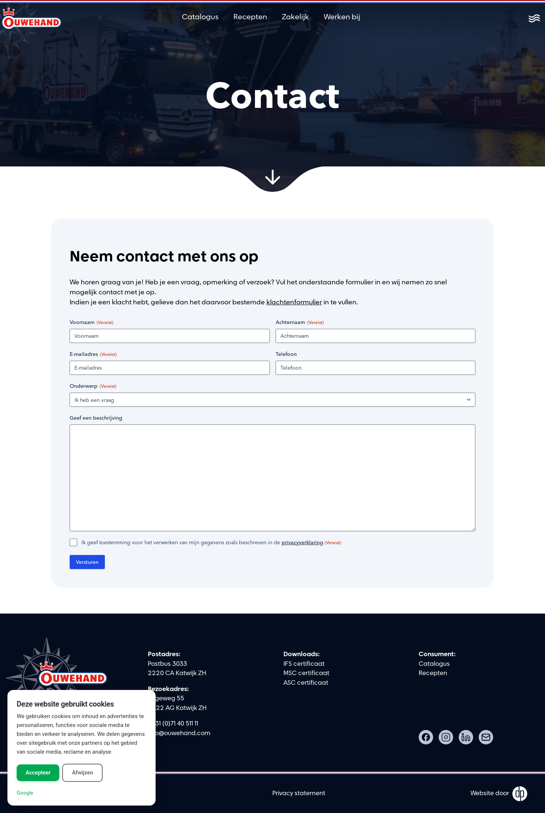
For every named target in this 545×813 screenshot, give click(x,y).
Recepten (250, 17)
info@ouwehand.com (179, 733)
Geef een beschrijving (96, 417)
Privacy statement (298, 793)
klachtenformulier (294, 302)
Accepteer (38, 772)
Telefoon (286, 354)
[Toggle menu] (534, 18)
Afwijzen (82, 772)
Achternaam (300, 322)
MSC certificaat (306, 673)
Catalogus (200, 17)
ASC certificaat (305, 683)
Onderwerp (93, 386)
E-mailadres (93, 354)
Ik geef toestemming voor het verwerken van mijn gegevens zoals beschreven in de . (211, 542)
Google (25, 793)
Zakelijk (295, 17)
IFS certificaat (304, 664)
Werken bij (342, 17)
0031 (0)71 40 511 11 (173, 724)
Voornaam (91, 322)
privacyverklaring (302, 542)
